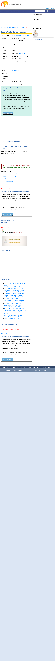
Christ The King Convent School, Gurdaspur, (15, 301)
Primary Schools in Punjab (9, 176)
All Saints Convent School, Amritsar (13, 305)
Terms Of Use (43, 367)
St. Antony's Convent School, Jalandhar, (14, 286)
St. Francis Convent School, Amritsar (13, 303)
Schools (3, 27)
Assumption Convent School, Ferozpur (13, 288)
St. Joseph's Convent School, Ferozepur (14, 290)
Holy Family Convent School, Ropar (13, 315)
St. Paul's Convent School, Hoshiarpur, (14, 291)
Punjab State (15, 70)
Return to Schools (6, 333)
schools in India (22, 53)
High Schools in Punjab (9, 181)
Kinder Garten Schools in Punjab (11, 173)
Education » (4, 11)
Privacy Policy (35, 367)
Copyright (28, 367)
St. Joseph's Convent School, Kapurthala (14, 296)
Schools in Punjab (10, 27)
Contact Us (22, 367)
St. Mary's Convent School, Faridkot (13, 295)
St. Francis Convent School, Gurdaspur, (14, 300)
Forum (21, 11)
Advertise (50, 367)
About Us (15, 367)
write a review (12, 230)
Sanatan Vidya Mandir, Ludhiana (12, 318)
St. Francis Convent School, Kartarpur (13, 298)
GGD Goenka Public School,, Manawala (14, 308)
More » (26, 11)
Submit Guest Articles (6, 367)
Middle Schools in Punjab (9, 178)
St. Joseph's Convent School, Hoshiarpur (14, 293)
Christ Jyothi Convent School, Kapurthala (14, 306)
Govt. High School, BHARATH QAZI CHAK (15, 310)
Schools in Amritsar (21, 27)
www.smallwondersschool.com (19, 67)
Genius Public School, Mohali (11, 316)
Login (47, 8)
